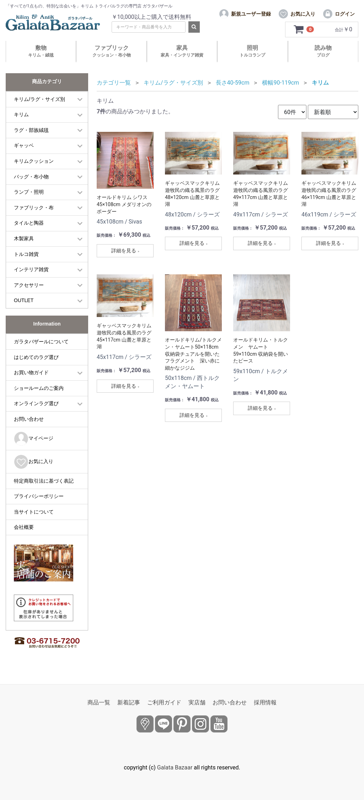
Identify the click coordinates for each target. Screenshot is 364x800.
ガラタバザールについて (41, 341)
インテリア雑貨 (31, 269)
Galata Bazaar (175, 767)
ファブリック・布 (34, 207)
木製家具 (24, 238)
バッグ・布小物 (31, 176)
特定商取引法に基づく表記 (44, 481)
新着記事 (128, 702)
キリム (21, 114)
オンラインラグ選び (36, 403)
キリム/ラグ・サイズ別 (39, 99)
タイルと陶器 (29, 223)
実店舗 (196, 702)
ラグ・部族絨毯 (31, 130)
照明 (252, 51)
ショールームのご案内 (39, 388)
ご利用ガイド (164, 702)
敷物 (41, 51)
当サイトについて (34, 512)
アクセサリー (29, 285)
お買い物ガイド (31, 372)
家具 (182, 51)
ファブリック (111, 51)
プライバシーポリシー (39, 496)
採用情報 (265, 702)
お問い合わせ (29, 419)
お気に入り (33, 462)
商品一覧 (98, 702)
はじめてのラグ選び (36, 357)
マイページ (33, 438)
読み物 (323, 51)
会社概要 (24, 527)
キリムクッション (34, 161)
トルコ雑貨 (26, 254)
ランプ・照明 (29, 192)
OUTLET (23, 300)
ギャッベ (24, 145)
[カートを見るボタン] (304, 29)
